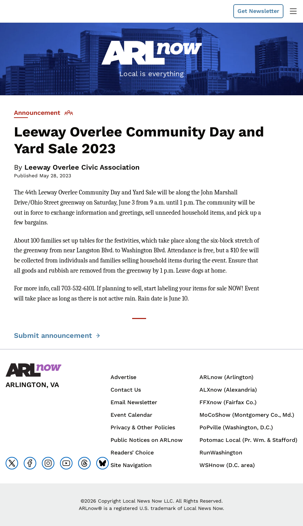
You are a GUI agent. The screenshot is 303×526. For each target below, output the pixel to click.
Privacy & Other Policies (143, 427)
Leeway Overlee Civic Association (81, 167)
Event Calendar (131, 415)
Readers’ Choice (132, 452)
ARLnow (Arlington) (226, 377)
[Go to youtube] (66, 463)
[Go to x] (12, 463)
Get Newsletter (258, 11)
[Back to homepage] (33, 370)
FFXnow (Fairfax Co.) (228, 402)
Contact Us (126, 389)
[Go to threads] (84, 463)
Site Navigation (131, 465)
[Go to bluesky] (102, 463)
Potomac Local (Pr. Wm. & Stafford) (248, 440)
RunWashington (220, 452)
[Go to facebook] (30, 463)
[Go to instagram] (48, 463)
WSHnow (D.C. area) (227, 465)
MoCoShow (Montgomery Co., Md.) (246, 415)
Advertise (123, 377)
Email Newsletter (134, 402)
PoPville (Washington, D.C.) (236, 427)
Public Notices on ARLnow (147, 440)
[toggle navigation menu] (293, 11)
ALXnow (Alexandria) (228, 389)
